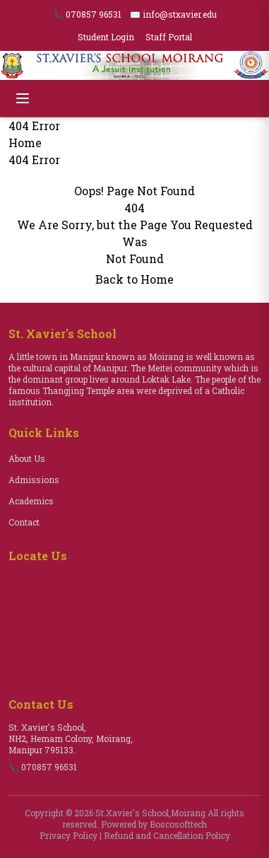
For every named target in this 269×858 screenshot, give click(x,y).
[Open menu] (23, 98)
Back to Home (134, 279)
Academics (31, 500)
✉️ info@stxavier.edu (173, 14)
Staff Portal (168, 36)
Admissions (33, 479)
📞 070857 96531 (87, 14)
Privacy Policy (68, 835)
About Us (26, 458)
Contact (24, 522)
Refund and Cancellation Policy (167, 835)
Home (25, 142)
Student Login (106, 36)
